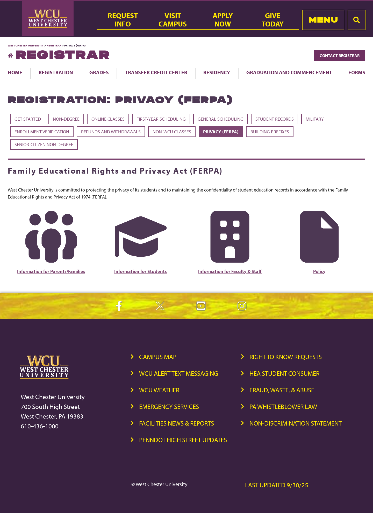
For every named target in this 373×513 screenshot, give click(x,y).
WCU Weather (159, 390)
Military (315, 119)
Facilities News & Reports (176, 423)
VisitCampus (173, 19)
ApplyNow (223, 19)
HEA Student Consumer (284, 373)
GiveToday (273, 19)
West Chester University (26, 45)
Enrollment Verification (42, 132)
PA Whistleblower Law (283, 406)
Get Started (28, 119)
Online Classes (108, 119)
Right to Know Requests (285, 357)
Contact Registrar (340, 55)
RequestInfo (123, 19)
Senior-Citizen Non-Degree (44, 144)
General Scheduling (220, 119)
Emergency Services (169, 406)
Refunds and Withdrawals (111, 132)
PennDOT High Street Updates (183, 440)
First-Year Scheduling (161, 119)
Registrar (54, 45)
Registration (56, 72)
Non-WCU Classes (172, 132)
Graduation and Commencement (289, 72)
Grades (99, 72)
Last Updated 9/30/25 (276, 485)
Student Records (274, 119)
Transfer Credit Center (156, 72)
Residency (216, 72)
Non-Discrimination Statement (295, 423)
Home (15, 72)
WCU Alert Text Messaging (178, 373)
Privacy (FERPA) (221, 132)
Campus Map (157, 357)
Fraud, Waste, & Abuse (281, 390)
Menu (323, 20)
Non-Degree (66, 119)
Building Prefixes (269, 132)
